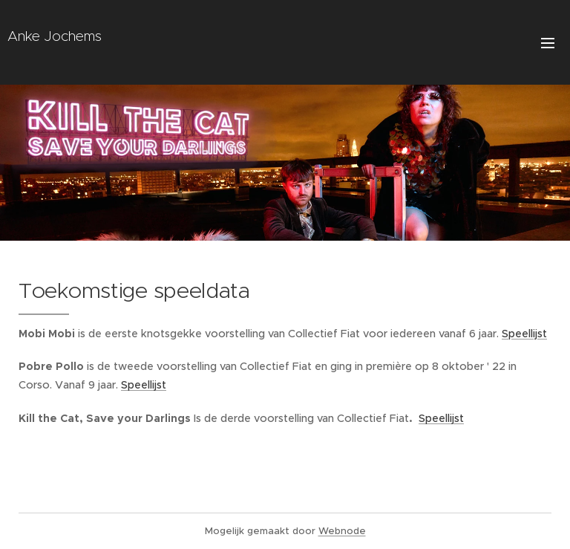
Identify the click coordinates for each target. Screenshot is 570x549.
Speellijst (524, 333)
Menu (547, 43)
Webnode (342, 530)
